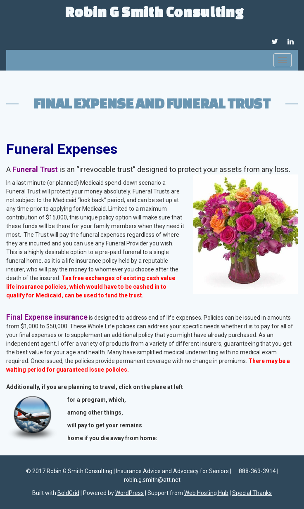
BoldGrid (68, 493)
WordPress (129, 493)
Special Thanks (252, 493)
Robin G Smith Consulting (154, 11)
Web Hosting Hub (206, 493)
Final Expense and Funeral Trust (152, 103)
